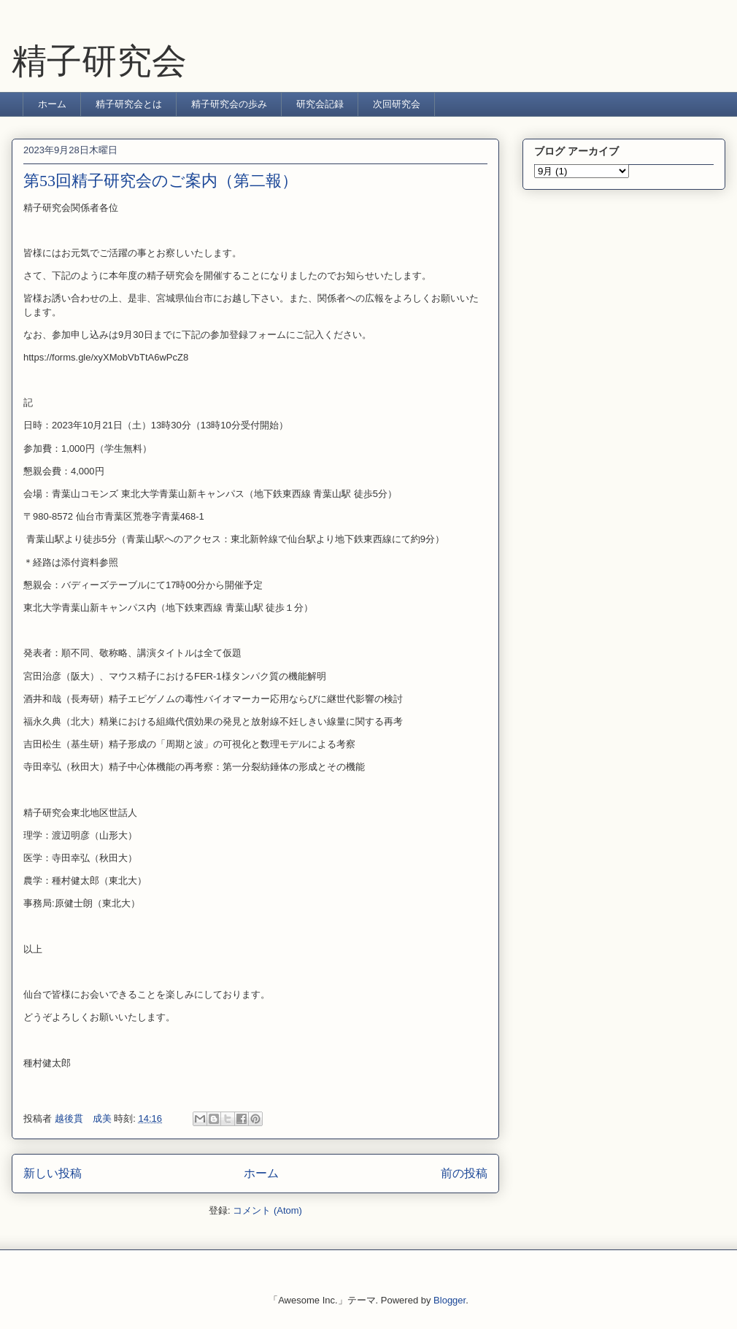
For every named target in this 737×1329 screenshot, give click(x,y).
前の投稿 (464, 1173)
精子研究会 (99, 61)
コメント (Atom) (267, 1210)
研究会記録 (320, 104)
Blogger (449, 1300)
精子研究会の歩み (229, 104)
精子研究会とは (129, 104)
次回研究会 (396, 104)
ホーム (52, 104)
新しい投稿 (52, 1173)
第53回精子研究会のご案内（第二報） (160, 181)
